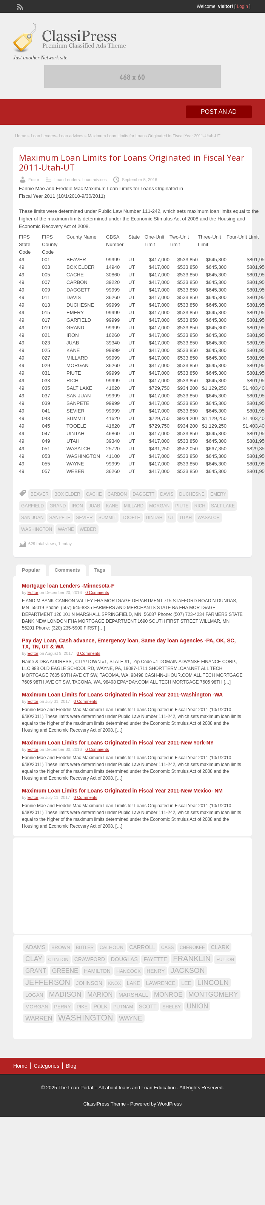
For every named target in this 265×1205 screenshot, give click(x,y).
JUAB (94, 506)
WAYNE (66, 529)
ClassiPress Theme (104, 1104)
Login (242, 6)
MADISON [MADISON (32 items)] (65, 994)
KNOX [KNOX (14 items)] (114, 983)
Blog (71, 1066)
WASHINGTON (36, 529)
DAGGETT (143, 494)
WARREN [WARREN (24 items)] (38, 1018)
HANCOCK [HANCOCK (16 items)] (128, 971)
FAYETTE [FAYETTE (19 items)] (155, 959)
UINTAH (154, 517)
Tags (99, 570)
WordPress (169, 1104)
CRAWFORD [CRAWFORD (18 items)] (89, 959)
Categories (46, 1066)
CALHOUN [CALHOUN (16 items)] (111, 947)
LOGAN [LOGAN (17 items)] (34, 995)
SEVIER (84, 517)
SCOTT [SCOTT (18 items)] (148, 1006)
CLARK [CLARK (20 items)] (220, 947)
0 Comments (97, 592)
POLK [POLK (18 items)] (101, 1006)
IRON (77, 506)
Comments (67, 570)
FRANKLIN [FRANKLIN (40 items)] (192, 958)
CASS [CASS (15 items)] (167, 947)
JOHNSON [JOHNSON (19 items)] (89, 983)
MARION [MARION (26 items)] (99, 994)
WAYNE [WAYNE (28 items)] (130, 1018)
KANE (112, 506)
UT (171, 517)
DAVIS (166, 494)
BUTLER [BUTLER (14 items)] (85, 947)
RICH (199, 506)
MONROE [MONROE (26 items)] (168, 994)
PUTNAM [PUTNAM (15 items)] (123, 1007)
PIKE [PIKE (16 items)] (82, 1007)
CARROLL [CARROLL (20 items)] (142, 947)
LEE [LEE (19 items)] (186, 983)
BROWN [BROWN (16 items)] (60, 947)
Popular (31, 570)
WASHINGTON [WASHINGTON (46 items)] (85, 1017)
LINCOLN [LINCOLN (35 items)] (213, 982)
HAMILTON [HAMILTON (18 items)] (97, 971)
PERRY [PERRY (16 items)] (62, 1007)
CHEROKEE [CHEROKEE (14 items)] (192, 947)
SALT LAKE (223, 506)
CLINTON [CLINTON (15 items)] (58, 959)
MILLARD (133, 506)
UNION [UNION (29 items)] (197, 1006)
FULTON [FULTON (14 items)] (225, 959)
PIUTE (181, 506)
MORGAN (159, 506)
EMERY (218, 494)
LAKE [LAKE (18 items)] (133, 983)
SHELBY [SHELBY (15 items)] (171, 1007)
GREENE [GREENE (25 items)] (65, 970)
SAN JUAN (32, 517)
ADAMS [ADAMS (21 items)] (35, 947)
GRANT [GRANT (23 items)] (35, 971)
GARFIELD (32, 506)
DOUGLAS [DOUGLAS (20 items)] (124, 959)
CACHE (94, 494)
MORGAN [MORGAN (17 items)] (36, 1007)
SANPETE (60, 517)
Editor (33, 179)
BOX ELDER (67, 494)
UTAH (186, 517)
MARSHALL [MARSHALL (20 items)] (133, 995)
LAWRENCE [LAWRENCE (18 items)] (161, 983)
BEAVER (40, 494)
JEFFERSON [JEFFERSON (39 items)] (47, 982)
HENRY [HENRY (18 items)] (155, 971)
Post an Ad (219, 112)
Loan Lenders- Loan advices (57, 135)
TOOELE (131, 517)
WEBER (88, 529)
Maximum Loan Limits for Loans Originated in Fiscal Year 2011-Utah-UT (131, 162)
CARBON (117, 494)
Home (20, 135)
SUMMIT (107, 517)
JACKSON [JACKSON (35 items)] (188, 970)
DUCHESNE (191, 494)
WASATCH (208, 517)
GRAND (57, 506)
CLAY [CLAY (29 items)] (33, 959)
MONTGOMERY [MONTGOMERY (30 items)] (213, 994)
